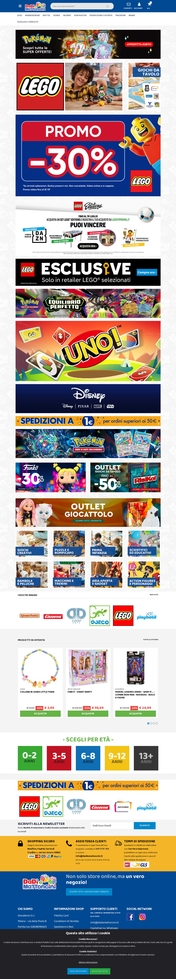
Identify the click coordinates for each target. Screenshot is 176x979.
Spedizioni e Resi (63, 927)
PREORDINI (120, 15)
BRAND (132, 15)
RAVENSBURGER (32, 15)
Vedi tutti (154, 595)
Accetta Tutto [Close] (100, 971)
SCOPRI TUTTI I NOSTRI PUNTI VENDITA (89, 891)
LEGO (19, 15)
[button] (150, 6)
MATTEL (46, 15)
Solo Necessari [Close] (78, 971)
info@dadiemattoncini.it (104, 922)
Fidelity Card (61, 916)
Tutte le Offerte (150, 640)
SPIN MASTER (80, 15)
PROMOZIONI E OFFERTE (101, 15)
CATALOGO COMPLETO (27, 22)
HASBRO (67, 15)
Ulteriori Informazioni (88, 962)
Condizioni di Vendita (66, 921)
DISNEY (56, 15)
